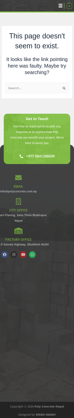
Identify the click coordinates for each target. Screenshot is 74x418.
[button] (60, 6)
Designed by (37, 414)
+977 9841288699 (40, 156)
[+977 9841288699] (21, 156)
